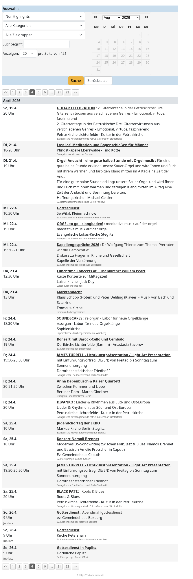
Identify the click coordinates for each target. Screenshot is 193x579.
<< (5, 92)
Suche (76, 80)
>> (75, 92)
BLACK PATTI (68, 491)
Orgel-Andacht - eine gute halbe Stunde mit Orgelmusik (105, 160)
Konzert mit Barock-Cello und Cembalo (90, 339)
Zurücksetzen (98, 80)
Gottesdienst (68, 208)
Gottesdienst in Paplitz (76, 547)
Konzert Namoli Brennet (78, 438)
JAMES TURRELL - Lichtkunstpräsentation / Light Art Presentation (114, 354)
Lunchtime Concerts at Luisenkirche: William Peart (101, 271)
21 (59, 92)
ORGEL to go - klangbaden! (80, 223)
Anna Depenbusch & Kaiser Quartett (88, 381)
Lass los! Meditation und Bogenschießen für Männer (102, 144)
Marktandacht (69, 292)
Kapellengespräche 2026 (78, 244)
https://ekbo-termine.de (91, 575)
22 (67, 92)
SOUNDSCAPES (69, 318)
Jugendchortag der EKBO (78, 423)
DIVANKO (65, 402)
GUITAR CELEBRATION (76, 108)
